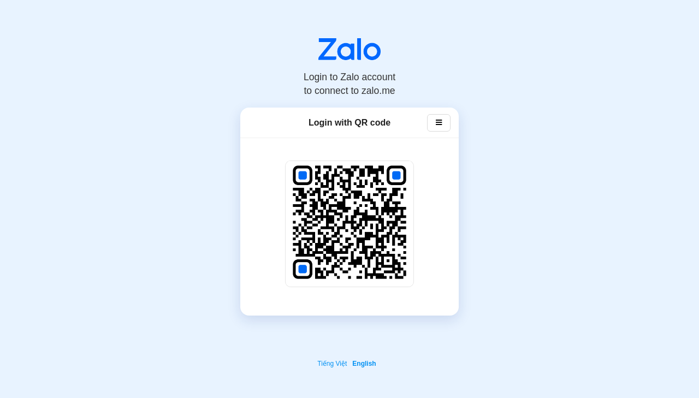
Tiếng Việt (332, 363)
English (364, 363)
